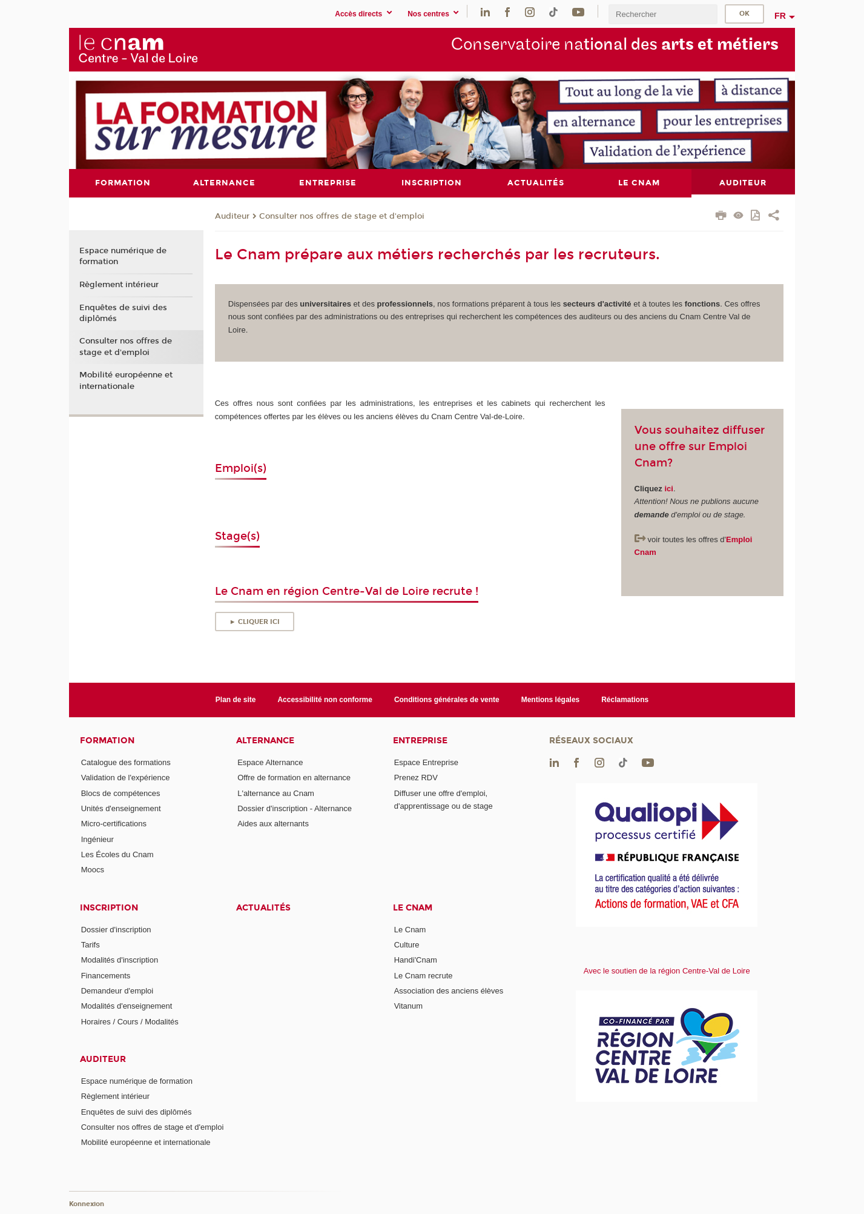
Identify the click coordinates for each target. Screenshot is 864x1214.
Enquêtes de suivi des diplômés (123, 312)
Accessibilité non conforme (324, 699)
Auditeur (232, 216)
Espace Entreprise (426, 762)
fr (780, 16)
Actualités (263, 907)
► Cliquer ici (254, 621)
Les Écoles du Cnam (117, 854)
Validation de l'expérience (125, 777)
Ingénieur (97, 838)
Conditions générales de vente (447, 699)
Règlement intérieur (119, 284)
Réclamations (624, 699)
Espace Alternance (270, 762)
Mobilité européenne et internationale (126, 380)
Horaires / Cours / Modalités (130, 1021)
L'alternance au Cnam (275, 792)
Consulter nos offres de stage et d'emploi (341, 216)
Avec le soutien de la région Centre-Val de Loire (667, 970)
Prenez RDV (416, 777)
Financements (106, 975)
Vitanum (408, 1005)
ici (668, 488)
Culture (407, 944)
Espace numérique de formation (123, 256)
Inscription (109, 907)
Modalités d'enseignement (127, 1005)
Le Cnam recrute (423, 975)
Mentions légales (550, 699)
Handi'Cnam (415, 959)
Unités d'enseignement (121, 808)
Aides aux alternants (273, 823)
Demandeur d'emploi (117, 990)
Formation (107, 740)
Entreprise (420, 740)
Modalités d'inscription (120, 959)
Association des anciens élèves (449, 990)
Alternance (265, 740)
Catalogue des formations (126, 762)
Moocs (92, 869)
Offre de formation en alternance (294, 777)
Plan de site (236, 699)
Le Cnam (412, 907)
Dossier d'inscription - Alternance (294, 808)
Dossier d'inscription (116, 929)
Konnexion (86, 1203)
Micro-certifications (114, 823)
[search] (662, 14)
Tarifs (90, 944)
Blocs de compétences (120, 792)
